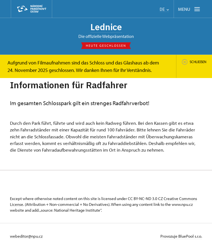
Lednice (106, 27)
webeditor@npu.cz (26, 236)
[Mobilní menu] (189, 9)
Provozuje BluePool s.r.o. (181, 236)
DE (164, 9)
